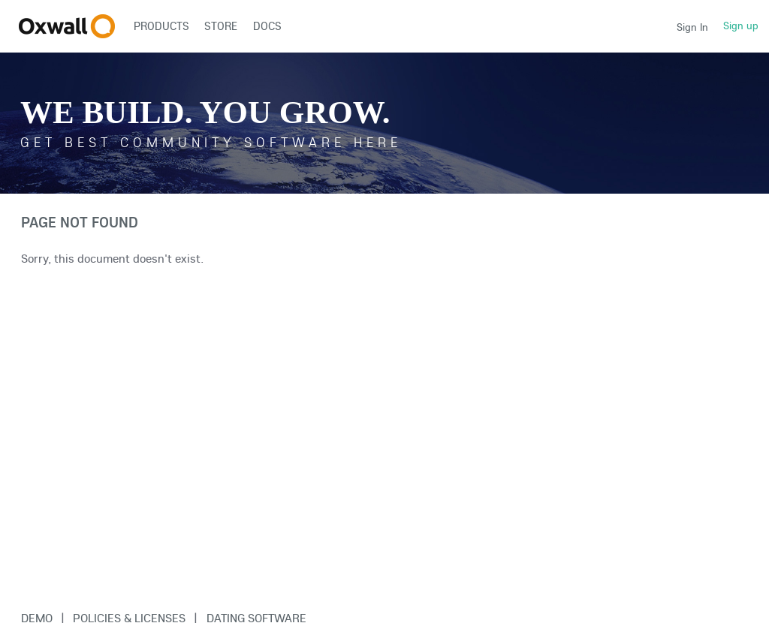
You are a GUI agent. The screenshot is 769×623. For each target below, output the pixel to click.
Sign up (740, 25)
